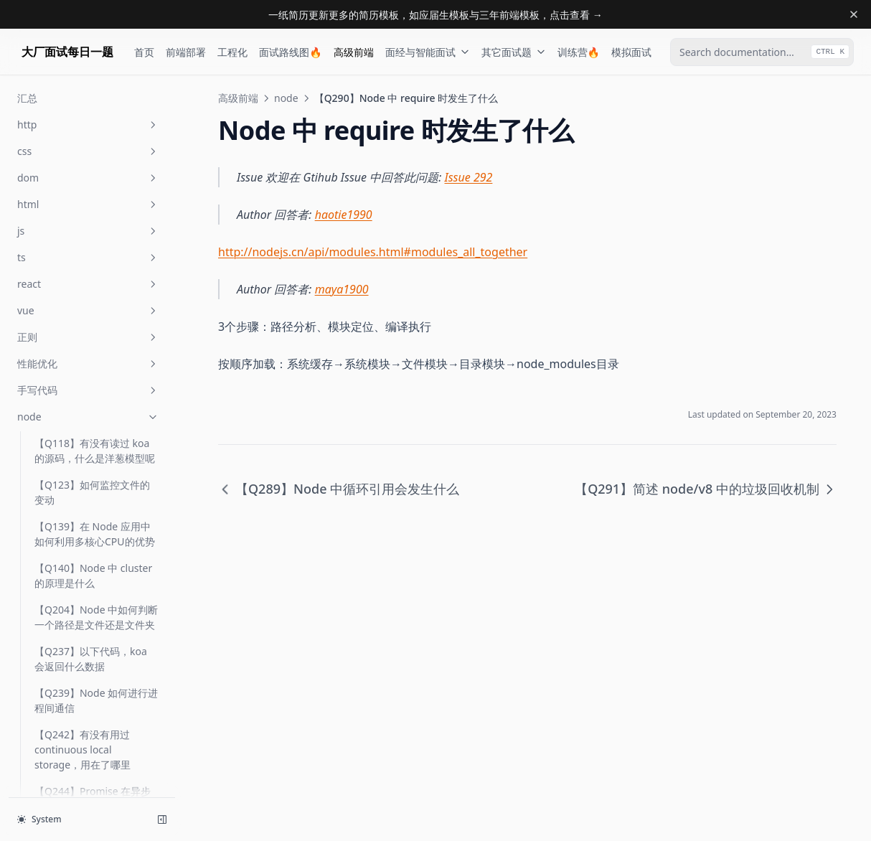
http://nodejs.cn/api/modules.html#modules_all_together (372, 252)
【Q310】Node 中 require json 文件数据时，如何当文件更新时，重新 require (95, 477)
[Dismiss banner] (853, 14)
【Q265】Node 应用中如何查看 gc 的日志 (96, 148)
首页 (144, 52)
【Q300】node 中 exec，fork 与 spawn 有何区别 (92, 371)
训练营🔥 (578, 52)
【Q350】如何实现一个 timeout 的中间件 (87, 708)
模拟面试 (631, 52)
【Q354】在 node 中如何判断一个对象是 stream (96, 791)
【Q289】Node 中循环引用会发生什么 (96, 246)
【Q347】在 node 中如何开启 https (96, 610)
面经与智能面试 (427, 52)
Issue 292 (469, 177)
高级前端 (354, 52)
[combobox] (762, 52)
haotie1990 (343, 214)
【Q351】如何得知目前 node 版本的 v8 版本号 (87, 750)
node (286, 98)
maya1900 (342, 289)
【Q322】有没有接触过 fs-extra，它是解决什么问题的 (96, 568)
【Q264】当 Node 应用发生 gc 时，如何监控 (92, 107)
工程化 (232, 52)
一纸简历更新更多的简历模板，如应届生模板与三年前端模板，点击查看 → (435, 15)
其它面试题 (513, 52)
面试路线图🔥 (290, 52)
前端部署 (186, 52)
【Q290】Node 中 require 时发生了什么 (95, 288)
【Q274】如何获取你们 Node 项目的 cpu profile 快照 (96, 198)
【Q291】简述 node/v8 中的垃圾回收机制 (94, 330)
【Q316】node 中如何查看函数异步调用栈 (95, 526)
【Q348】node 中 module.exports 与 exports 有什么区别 (78, 659)
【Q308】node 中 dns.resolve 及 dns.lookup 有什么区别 (95, 421)
